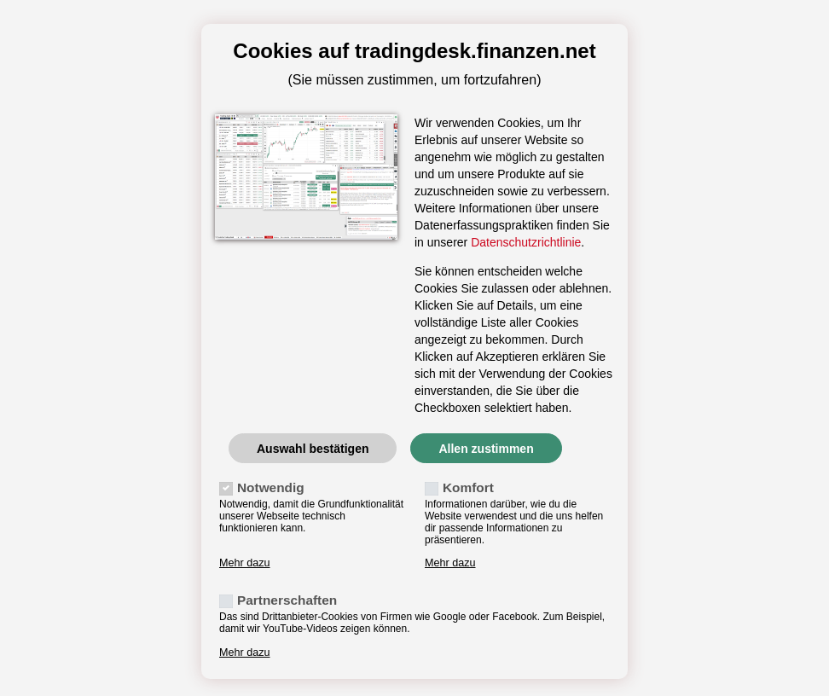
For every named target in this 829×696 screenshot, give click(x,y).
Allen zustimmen (485, 448)
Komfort (468, 487)
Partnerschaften (287, 600)
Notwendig (270, 487)
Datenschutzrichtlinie (526, 242)
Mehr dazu (244, 563)
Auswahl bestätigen (312, 448)
